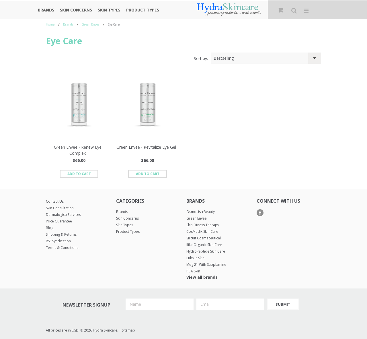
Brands (46, 10)
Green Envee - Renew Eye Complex (77, 150)
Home (50, 24)
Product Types (142, 10)
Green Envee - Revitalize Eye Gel (146, 147)
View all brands (202, 277)
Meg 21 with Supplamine (206, 264)
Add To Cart (79, 173)
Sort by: (201, 58)
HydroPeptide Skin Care (205, 251)
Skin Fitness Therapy (202, 224)
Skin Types (109, 10)
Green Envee (90, 24)
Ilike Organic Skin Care (204, 244)
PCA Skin (193, 271)
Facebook (260, 212)
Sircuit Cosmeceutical (203, 238)
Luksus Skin (195, 257)
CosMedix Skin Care (202, 231)
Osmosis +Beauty (200, 211)
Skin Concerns (76, 10)
